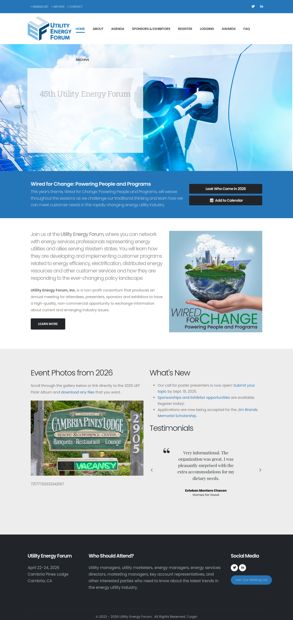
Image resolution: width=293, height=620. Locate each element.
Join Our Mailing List (251, 579)
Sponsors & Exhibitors (151, 28)
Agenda (117, 28)
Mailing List (39, 7)
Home (80, 28)
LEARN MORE (48, 324)
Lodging (207, 28)
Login (193, 616)
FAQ (246, 28)
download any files (77, 392)
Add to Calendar (226, 200)
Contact (74, 7)
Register (185, 28)
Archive (57, 7)
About (98, 28)
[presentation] (152, 470)
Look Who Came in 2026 (226, 188)
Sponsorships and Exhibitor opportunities (194, 397)
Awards (229, 28)
